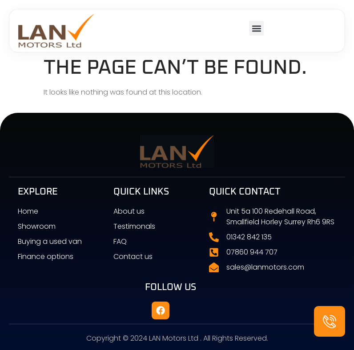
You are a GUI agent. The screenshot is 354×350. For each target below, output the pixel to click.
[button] (256, 28)
